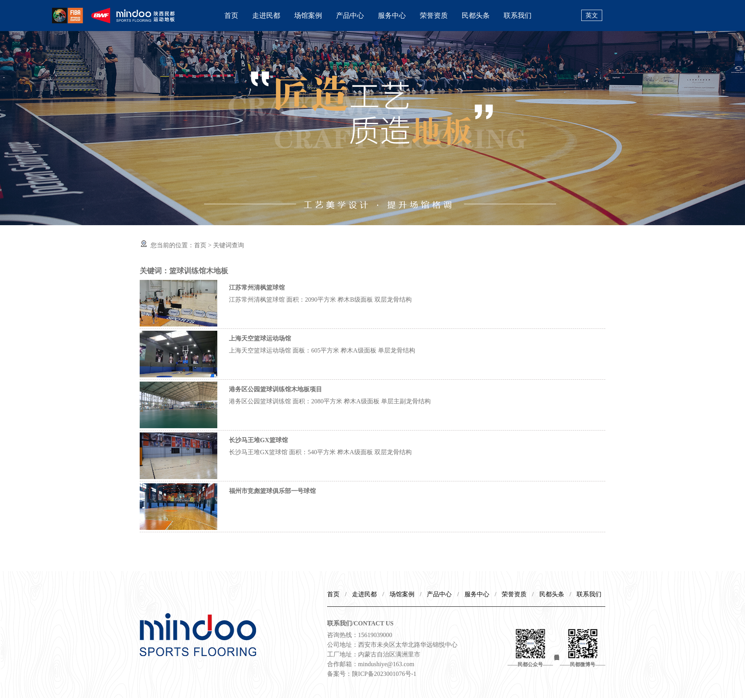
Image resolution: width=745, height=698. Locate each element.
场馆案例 (308, 15)
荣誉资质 (434, 15)
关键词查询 (228, 245)
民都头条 (476, 15)
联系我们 (518, 15)
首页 (231, 15)
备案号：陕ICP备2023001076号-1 (371, 673)
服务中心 (392, 15)
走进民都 (266, 15)
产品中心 (350, 15)
